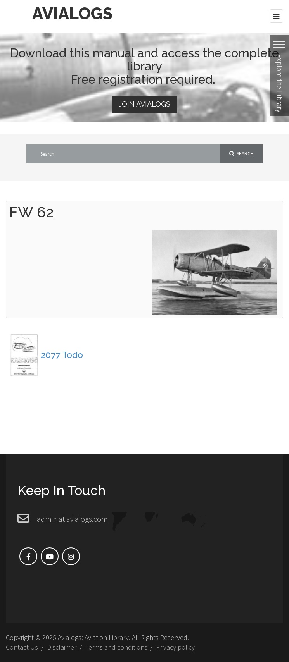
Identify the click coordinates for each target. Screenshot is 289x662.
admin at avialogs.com (72, 519)
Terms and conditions (116, 647)
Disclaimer (61, 647)
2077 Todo (62, 354)
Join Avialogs (144, 104)
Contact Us (22, 647)
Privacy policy (175, 647)
